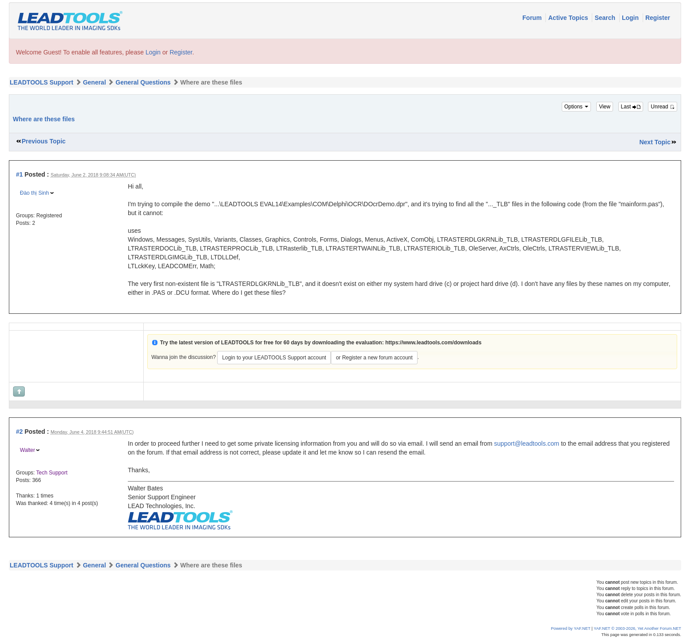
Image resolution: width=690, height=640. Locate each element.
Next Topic (655, 142)
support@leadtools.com (526, 443)
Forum (532, 17)
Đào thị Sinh (34, 193)
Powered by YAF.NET (570, 628)
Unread (663, 107)
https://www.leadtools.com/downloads (433, 342)
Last (630, 107)
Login (631, 17)
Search (605, 17)
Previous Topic (43, 141)
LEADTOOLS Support (41, 82)
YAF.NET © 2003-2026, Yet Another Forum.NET (637, 628)
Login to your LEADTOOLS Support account (274, 358)
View (604, 107)
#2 (19, 431)
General (94, 82)
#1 (19, 174)
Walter (27, 450)
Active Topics (569, 17)
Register (657, 17)
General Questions (142, 82)
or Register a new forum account (374, 358)
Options (576, 107)
